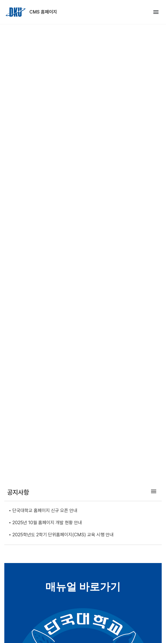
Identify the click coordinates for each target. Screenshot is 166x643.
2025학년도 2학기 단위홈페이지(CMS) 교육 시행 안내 (63, 534)
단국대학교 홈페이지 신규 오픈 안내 (44, 510)
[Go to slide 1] (78, 468)
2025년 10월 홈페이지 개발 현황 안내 (47, 522)
